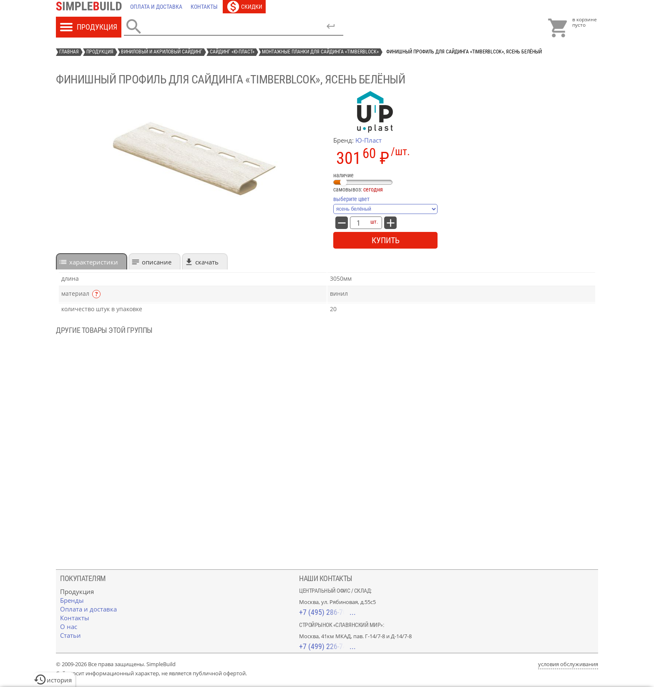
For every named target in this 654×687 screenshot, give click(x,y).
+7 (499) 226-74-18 (327, 646)
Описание (156, 262)
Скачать (207, 262)
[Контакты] (204, 6)
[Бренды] (72, 600)
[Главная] (91, 6)
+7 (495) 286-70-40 (327, 612)
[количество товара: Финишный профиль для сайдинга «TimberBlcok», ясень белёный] (358, 222)
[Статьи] (70, 635)
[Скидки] (244, 6)
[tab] (91, 261)
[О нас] (68, 626)
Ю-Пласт (368, 140)
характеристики (93, 262)
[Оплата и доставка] (156, 6)
